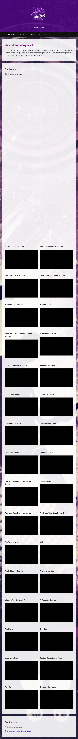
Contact (31, 34)
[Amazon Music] (63, 34)
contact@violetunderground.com (20, 731)
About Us (11, 34)
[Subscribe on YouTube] (39, 34)
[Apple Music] (57, 34)
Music (22, 34)
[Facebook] (69, 34)
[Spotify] (51, 34)
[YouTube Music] (45, 34)
